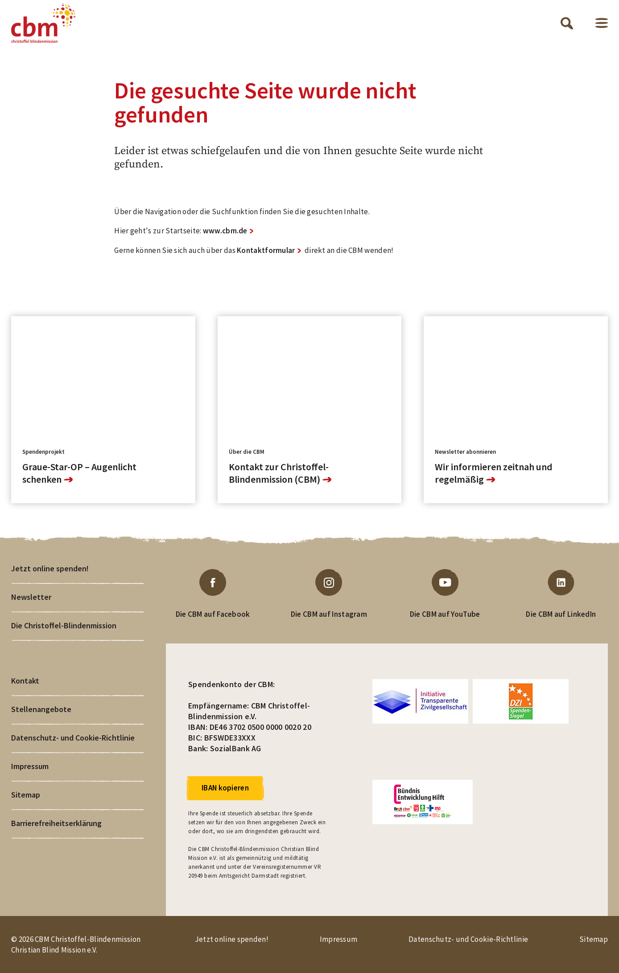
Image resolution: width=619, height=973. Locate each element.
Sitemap (25, 795)
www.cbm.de (225, 231)
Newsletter (31, 597)
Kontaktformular (266, 250)
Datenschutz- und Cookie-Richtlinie (73, 738)
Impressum (30, 766)
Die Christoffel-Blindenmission (63, 625)
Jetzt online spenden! (50, 568)
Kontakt (25, 681)
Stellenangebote (41, 709)
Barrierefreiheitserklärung (56, 823)
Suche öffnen (567, 23)
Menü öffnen (601, 23)
